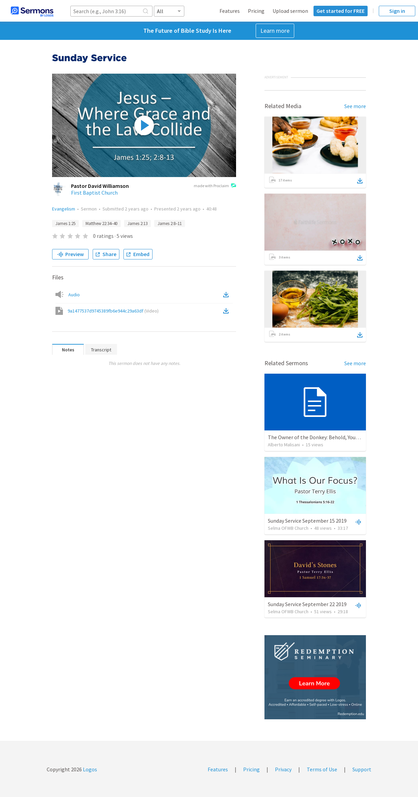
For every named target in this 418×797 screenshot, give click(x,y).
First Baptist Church (94, 192)
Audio (74, 295)
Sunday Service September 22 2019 (307, 604)
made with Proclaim (215, 186)
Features (229, 10)
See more (355, 106)
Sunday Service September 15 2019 (307, 520)
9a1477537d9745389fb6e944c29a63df (113, 311)
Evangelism (63, 209)
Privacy (283, 769)
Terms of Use (322, 769)
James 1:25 (65, 223)
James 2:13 (137, 223)
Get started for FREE (341, 10)
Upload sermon (290, 10)
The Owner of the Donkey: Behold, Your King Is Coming (331, 437)
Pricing (256, 10)
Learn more (274, 30)
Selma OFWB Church (288, 528)
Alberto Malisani (284, 445)
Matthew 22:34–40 (101, 223)
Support (361, 769)
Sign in (397, 10)
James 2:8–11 (170, 223)
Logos (89, 769)
